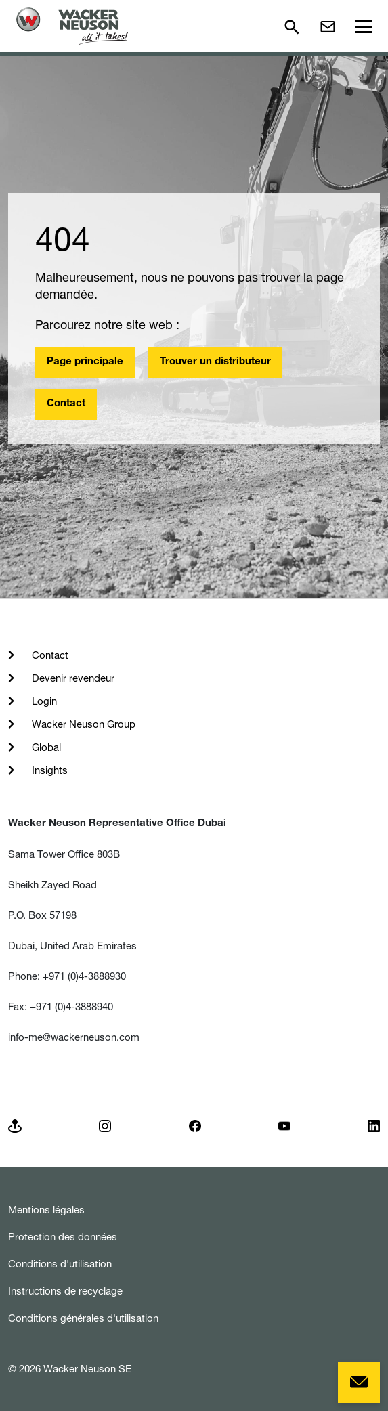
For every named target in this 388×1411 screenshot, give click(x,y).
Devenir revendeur (71, 678)
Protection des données (62, 1236)
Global (45, 747)
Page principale (85, 362)
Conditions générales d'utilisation (83, 1317)
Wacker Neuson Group (82, 724)
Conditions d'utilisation (60, 1263)
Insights (48, 770)
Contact (66, 404)
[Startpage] (72, 26)
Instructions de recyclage (65, 1290)
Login (43, 701)
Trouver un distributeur (215, 362)
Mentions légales (46, 1209)
